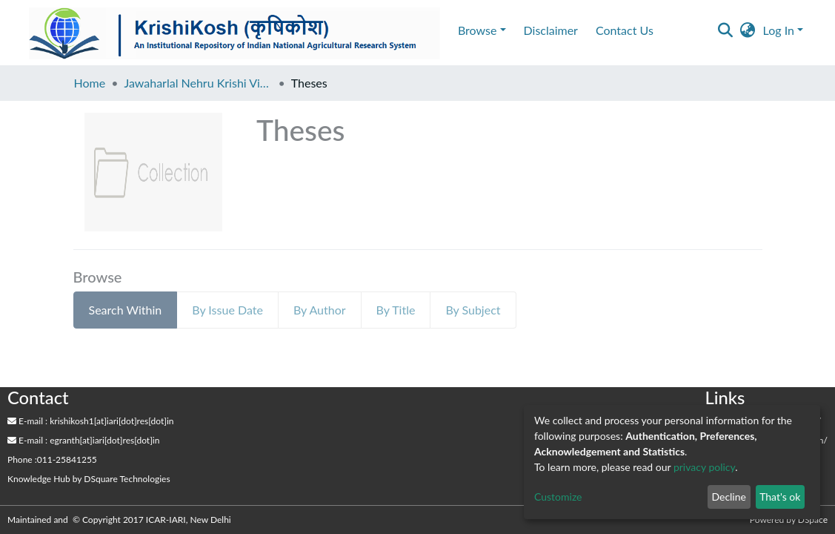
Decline (728, 496)
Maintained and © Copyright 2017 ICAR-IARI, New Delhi (120, 519)
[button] (748, 30)
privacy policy (704, 467)
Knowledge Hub (38, 478)
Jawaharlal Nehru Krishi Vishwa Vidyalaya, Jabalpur (198, 83)
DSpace (813, 519)
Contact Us (624, 30)
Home (90, 83)
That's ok (779, 496)
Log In (778, 30)
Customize (558, 496)
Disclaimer (551, 30)
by (88, 478)
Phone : (22, 459)
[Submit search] (726, 30)
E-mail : (27, 420)
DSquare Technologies (127, 478)
